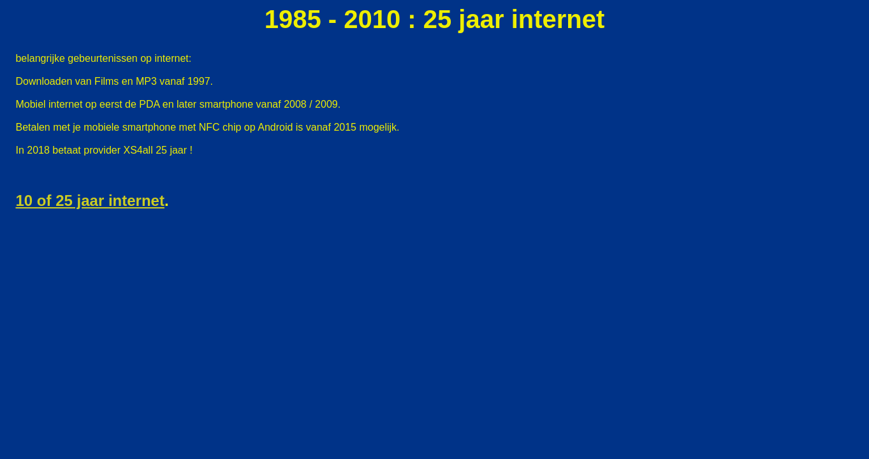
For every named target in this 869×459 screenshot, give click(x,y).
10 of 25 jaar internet (89, 200)
